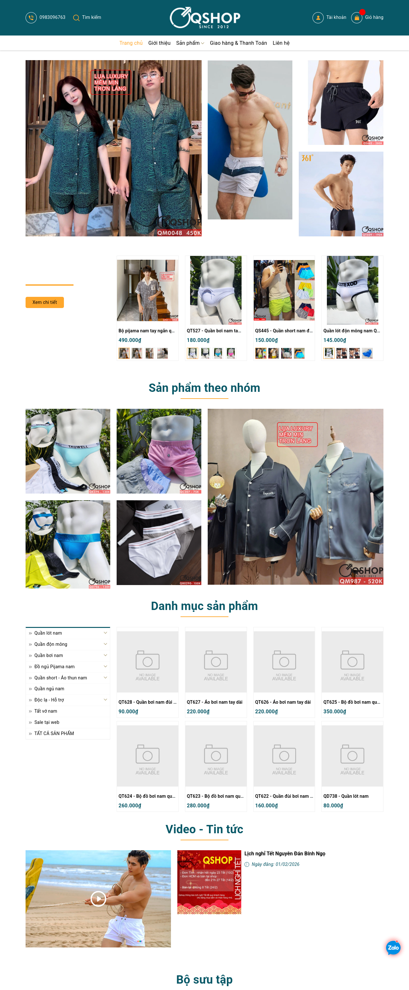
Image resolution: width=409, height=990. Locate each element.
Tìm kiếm (87, 17)
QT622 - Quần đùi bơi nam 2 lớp (287, 796)
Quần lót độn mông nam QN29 (354, 330)
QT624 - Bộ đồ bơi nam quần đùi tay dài (159, 796)
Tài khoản (329, 17)
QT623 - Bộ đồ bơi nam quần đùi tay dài (227, 796)
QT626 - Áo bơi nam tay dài (283, 702)
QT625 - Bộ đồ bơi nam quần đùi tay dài (364, 702)
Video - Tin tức (204, 829)
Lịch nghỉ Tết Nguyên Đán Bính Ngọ (284, 854)
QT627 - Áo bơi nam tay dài (215, 702)
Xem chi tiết (45, 302)
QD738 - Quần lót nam (345, 796)
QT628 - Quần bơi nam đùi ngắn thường (159, 702)
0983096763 (46, 17)
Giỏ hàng (367, 17)
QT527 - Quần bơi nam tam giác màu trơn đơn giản (238, 330)
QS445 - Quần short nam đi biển (288, 330)
